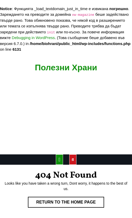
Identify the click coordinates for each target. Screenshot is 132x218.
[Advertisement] (66, 115)
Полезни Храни (66, 67)
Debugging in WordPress (33, 37)
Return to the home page (70, 203)
